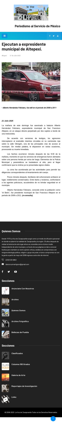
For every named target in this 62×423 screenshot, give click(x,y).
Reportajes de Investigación (24, 386)
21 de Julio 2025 (15, 55)
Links (14, 397)
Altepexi (4, 55)
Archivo (15, 299)
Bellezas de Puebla (20, 332)
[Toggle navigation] (4, 36)
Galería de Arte (18, 375)
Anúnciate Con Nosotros (23, 288)
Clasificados (17, 353)
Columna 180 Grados (21, 364)
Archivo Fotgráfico (20, 321)
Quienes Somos (18, 310)
